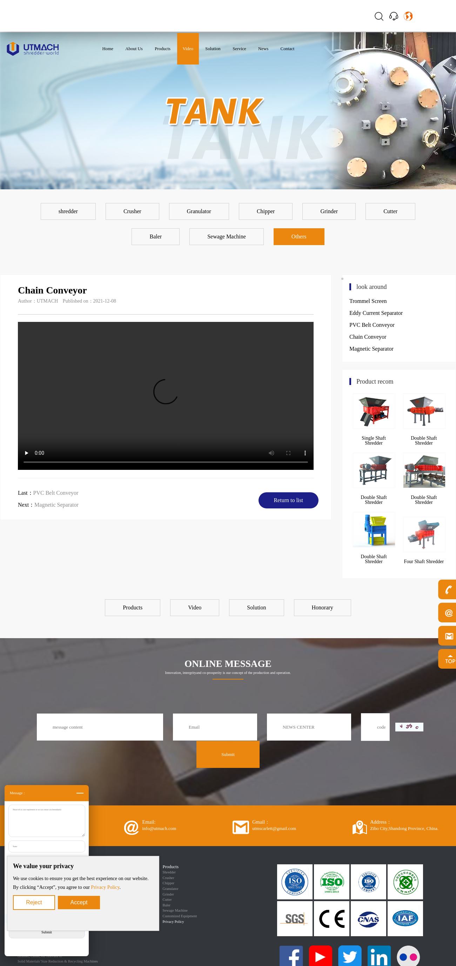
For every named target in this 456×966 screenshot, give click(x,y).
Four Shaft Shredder (424, 561)
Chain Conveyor (367, 337)
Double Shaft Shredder (424, 440)
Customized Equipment (180, 916)
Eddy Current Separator (376, 313)
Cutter (167, 899)
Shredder (169, 872)
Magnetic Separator (56, 505)
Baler (167, 905)
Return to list (288, 500)
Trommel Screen (368, 301)
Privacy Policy (105, 887)
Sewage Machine (175, 910)
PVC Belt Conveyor (56, 493)
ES (400, 47)
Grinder (168, 894)
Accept (79, 902)
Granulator (171, 889)
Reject (34, 902)
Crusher (168, 878)
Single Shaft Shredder (374, 440)
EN (387, 47)
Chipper (168, 883)
